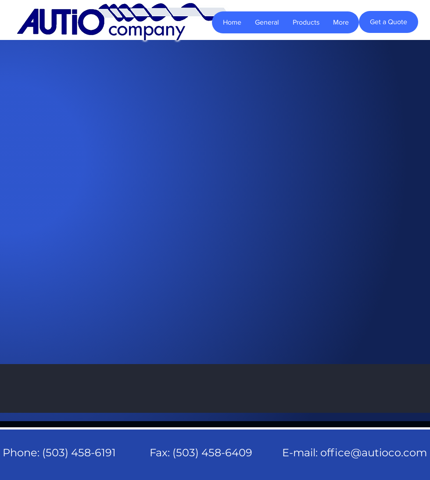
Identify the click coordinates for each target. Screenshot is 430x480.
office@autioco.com (373, 452)
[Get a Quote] (388, 22)
